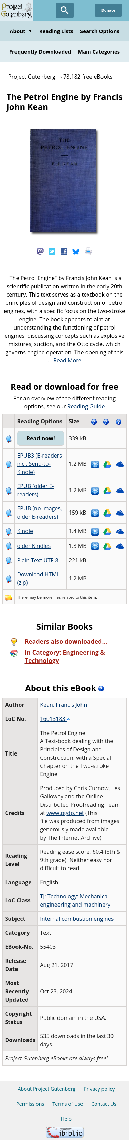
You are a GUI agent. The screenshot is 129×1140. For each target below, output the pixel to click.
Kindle (25, 531)
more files (52, 597)
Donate (108, 10)
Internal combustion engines (77, 918)
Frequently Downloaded (40, 51)
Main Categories (99, 51)
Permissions (30, 1104)
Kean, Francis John (63, 705)
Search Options (99, 30)
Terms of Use (67, 1104)
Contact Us (103, 1104)
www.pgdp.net (65, 813)
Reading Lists (56, 30)
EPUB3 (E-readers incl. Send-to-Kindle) (39, 464)
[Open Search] (65, 10)
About (21, 31)
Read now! (40, 438)
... (64, 360)
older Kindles (34, 546)
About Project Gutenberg (46, 1088)
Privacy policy (99, 1088)
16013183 (55, 719)
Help (66, 1119)
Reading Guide (86, 406)
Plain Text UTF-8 (37, 560)
